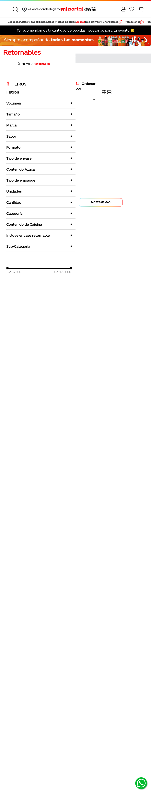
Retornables (42, 63)
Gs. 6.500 (14, 272)
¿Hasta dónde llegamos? (46, 9)
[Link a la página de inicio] (22, 64)
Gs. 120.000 (61, 272)
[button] (42, 9)
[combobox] (16, 9)
